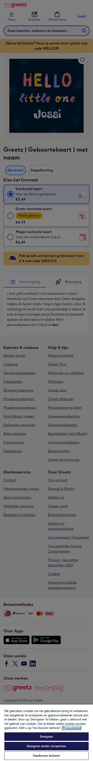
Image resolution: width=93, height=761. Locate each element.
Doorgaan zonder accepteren (46, 746)
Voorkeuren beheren (46, 755)
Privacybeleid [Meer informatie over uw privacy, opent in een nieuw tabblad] (72, 728)
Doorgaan (46, 736)
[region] (46, 732)
